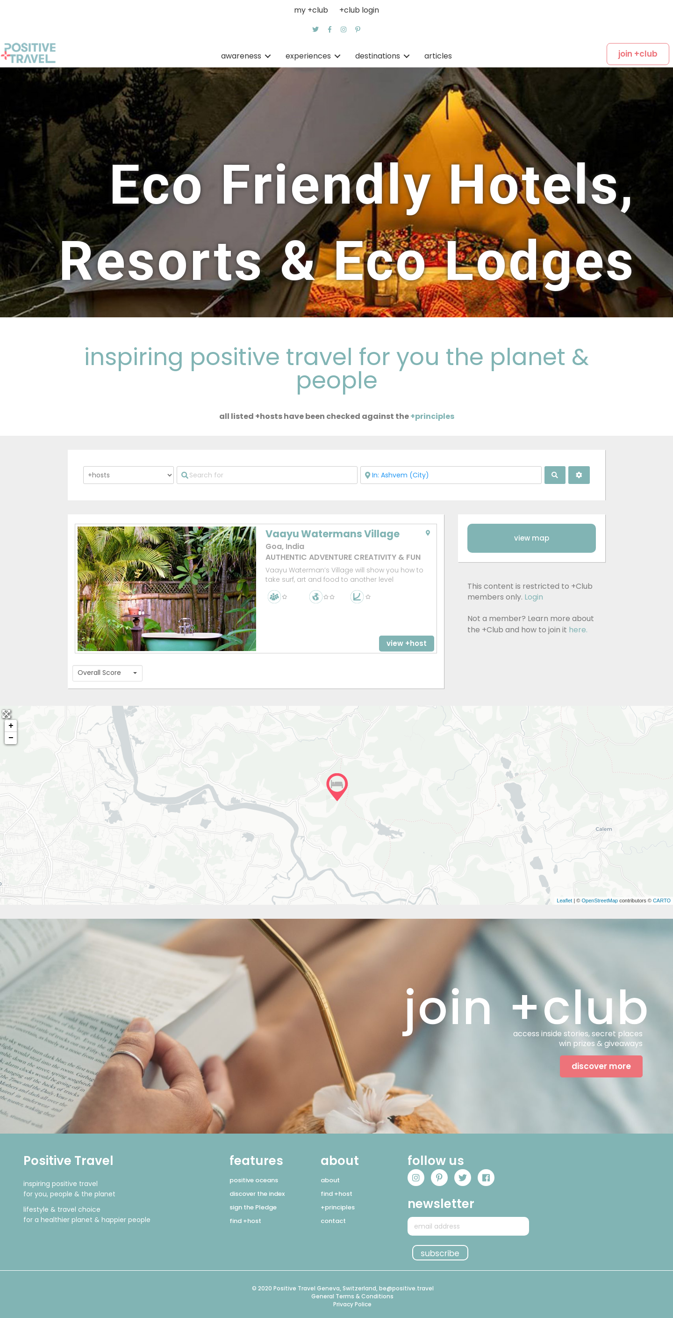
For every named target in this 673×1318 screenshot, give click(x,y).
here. (578, 629)
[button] (315, 29)
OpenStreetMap (599, 900)
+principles (432, 416)
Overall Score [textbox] (99, 672)
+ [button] (11, 726)
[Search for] (267, 475)
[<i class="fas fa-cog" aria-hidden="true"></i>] (579, 475)
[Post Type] (128, 475)
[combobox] (107, 673)
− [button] (11, 738)
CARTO (662, 900)
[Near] (450, 475)
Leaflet (564, 900)
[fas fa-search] (555, 475)
